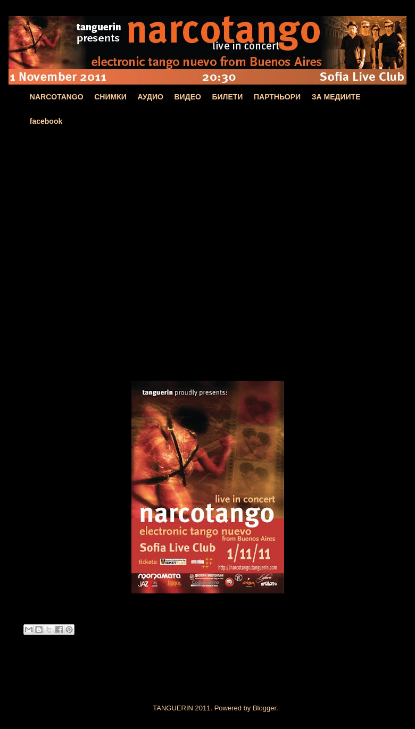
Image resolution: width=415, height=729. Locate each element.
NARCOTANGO (57, 97)
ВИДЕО (188, 97)
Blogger (264, 708)
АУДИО (150, 97)
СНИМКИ (110, 97)
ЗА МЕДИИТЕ (336, 97)
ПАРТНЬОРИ (277, 97)
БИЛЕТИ (227, 97)
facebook (46, 121)
